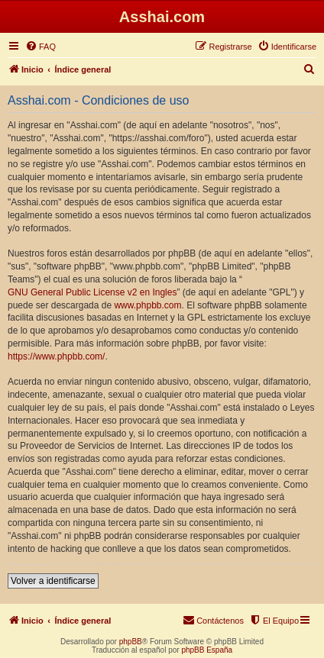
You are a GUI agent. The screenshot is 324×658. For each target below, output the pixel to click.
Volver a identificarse (53, 581)
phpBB (130, 641)
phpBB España (206, 650)
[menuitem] (40, 46)
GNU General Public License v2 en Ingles (92, 292)
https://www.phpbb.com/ (56, 356)
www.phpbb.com (147, 305)
